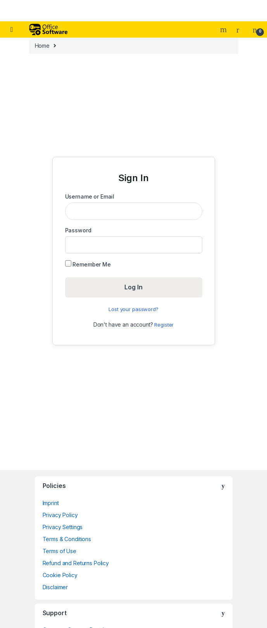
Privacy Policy (60, 515)
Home (42, 45)
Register (164, 325)
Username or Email (90, 196)
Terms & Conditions (67, 539)
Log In (133, 287)
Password (78, 230)
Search (224, 29)
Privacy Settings (63, 527)
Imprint (51, 503)
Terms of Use (59, 551)
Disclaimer (55, 587)
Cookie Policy (60, 575)
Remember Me (88, 264)
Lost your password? (133, 309)
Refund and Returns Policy (76, 563)
